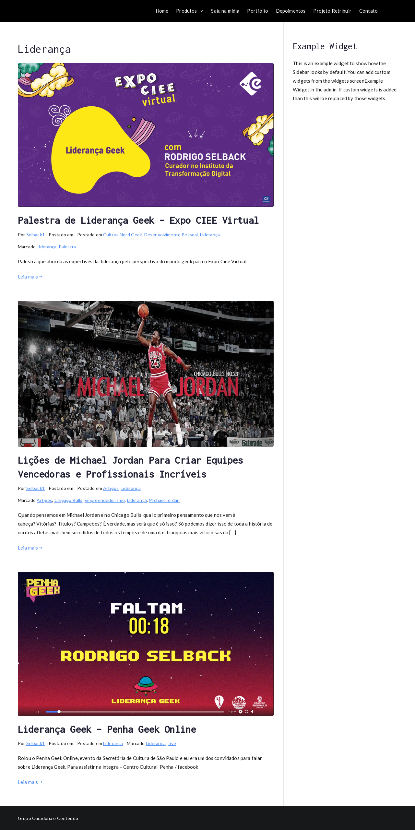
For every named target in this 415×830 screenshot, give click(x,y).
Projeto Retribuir (332, 11)
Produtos (189, 10)
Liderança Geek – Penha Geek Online (107, 729)
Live (172, 743)
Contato (368, 11)
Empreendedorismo (105, 500)
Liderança (210, 234)
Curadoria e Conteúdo (55, 818)
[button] (200, 10)
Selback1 (35, 234)
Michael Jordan (164, 500)
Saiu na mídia (225, 11)
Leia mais (30, 276)
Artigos (111, 488)
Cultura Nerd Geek (122, 234)
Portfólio (257, 11)
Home (162, 11)
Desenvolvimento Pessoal (171, 234)
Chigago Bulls (68, 500)
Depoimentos (291, 11)
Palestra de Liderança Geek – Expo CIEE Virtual (138, 220)
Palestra (67, 246)
